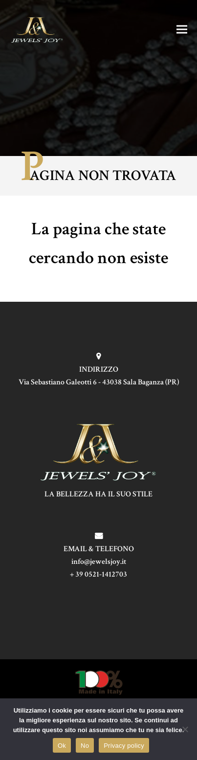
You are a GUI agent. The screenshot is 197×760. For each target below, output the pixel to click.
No (85, 745)
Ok (62, 745)
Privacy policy (124, 745)
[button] (181, 29)
